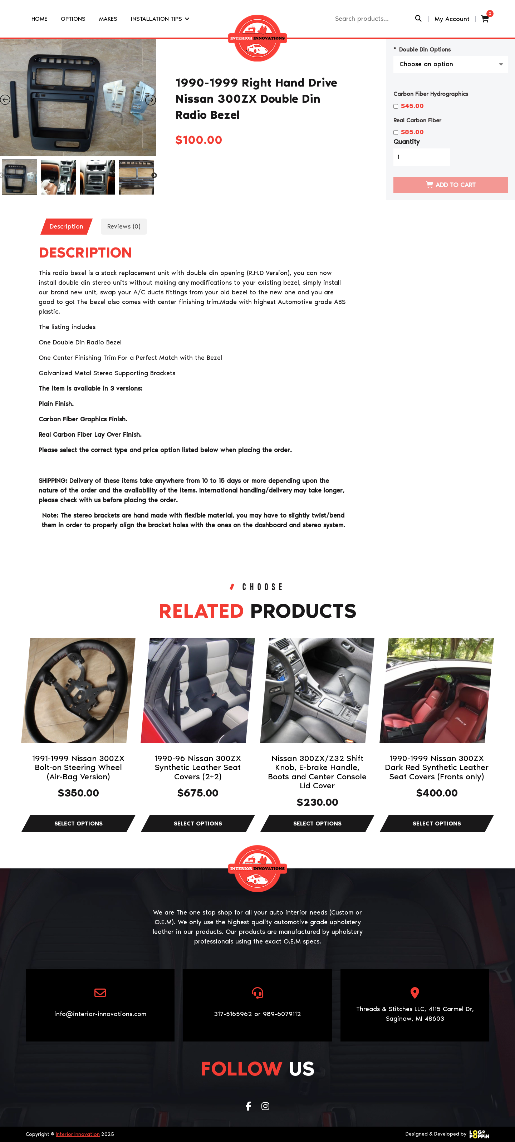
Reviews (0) (124, 226)
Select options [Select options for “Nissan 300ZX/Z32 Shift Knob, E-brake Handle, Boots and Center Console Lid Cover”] (317, 823)
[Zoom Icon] (78, 97)
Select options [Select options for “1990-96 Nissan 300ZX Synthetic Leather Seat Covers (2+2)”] (198, 823)
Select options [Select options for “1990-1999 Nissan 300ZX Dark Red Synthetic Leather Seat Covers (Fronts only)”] (436, 823)
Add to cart (456, 185)
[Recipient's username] (374, 19)
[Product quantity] (421, 157)
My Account (452, 19)
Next (154, 175)
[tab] (66, 227)
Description (66, 226)
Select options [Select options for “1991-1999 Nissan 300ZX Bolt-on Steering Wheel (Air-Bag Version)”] (78, 823)
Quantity (406, 142)
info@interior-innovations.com (100, 1014)
